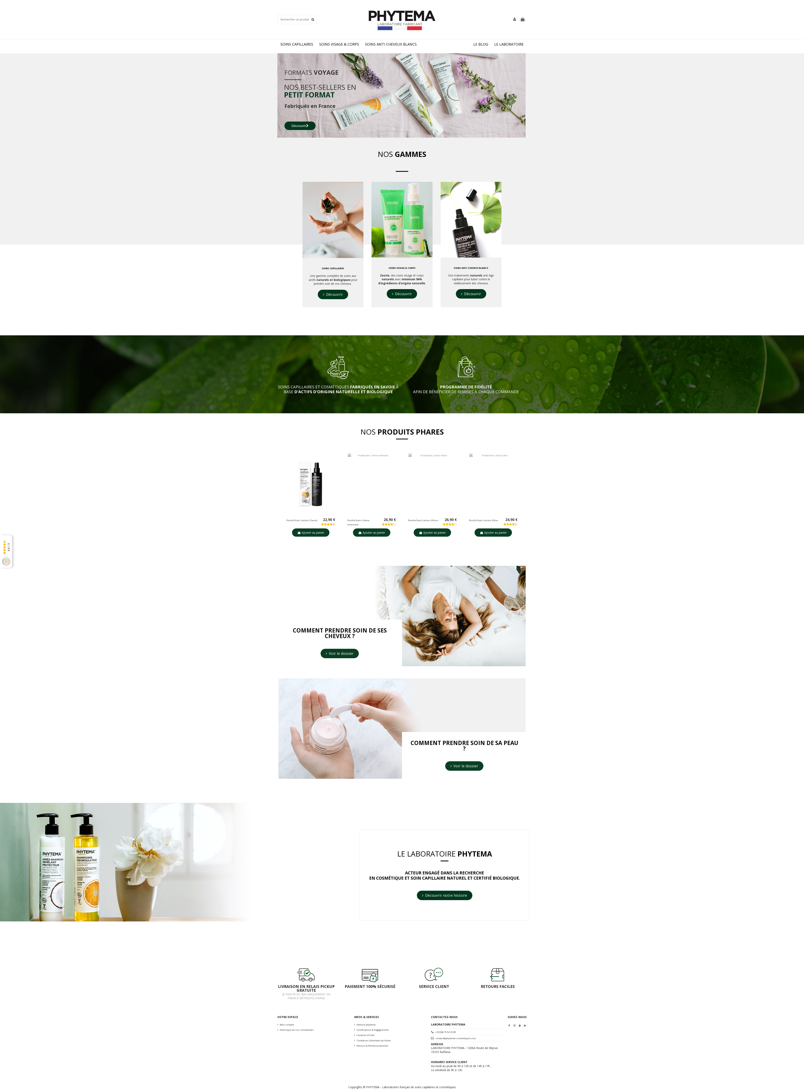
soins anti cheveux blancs (471, 267)
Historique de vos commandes (296, 1029)
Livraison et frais (365, 1035)
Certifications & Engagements (373, 1029)
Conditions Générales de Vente (374, 1040)
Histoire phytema (366, 1024)
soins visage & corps (402, 267)
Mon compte (287, 1024)
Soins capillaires (333, 268)
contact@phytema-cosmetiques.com (455, 1038)
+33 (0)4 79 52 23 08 (445, 1032)
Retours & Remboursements (372, 1045)
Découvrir (300, 126)
